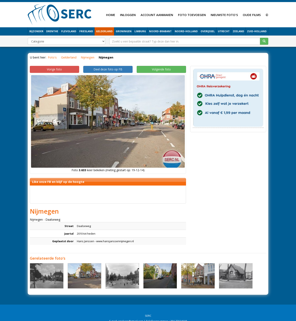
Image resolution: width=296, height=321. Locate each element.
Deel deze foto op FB (108, 69)
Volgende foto (161, 69)
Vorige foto (54, 69)
